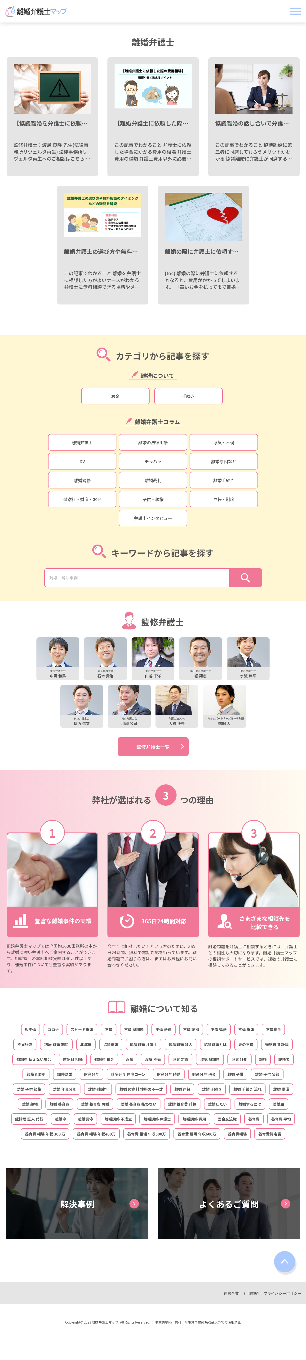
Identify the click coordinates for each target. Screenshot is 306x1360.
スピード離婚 (82, 1029)
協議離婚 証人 (180, 1044)
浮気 (129, 1059)
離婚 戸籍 (182, 1089)
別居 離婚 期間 (56, 1044)
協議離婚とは (215, 1044)
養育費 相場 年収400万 (96, 1134)
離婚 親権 (30, 1104)
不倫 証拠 (191, 1029)
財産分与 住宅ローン (128, 1074)
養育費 (254, 1119)
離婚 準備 (281, 1089)
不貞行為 (24, 1044)
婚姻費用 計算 (277, 1044)
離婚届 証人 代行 (29, 1119)
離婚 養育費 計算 (182, 1104)
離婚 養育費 (59, 1104)
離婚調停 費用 (194, 1119)
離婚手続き (223, 480)
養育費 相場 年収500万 (146, 1134)
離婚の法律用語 (153, 442)
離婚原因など (223, 461)
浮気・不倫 (223, 442)
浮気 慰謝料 (210, 1059)
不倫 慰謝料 (134, 1029)
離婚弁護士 (82, 442)
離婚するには (250, 1104)
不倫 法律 (163, 1029)
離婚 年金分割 (64, 1089)
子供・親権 (153, 499)
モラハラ (153, 461)
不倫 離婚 (246, 1029)
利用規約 (251, 1293)
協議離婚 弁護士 (143, 1044)
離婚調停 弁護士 (157, 1119)
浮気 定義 (181, 1059)
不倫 (108, 1029)
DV (82, 461)
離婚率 (60, 1119)
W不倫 (30, 1029)
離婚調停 (82, 480)
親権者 (284, 1059)
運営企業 (231, 1293)
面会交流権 (227, 1119)
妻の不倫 (245, 1044)
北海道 (86, 1044)
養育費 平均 (281, 1119)
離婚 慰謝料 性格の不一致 (141, 1089)
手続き (188, 396)
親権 (263, 1059)
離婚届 (278, 1104)
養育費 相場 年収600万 (196, 1134)
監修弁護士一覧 (153, 746)
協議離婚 (110, 1044)
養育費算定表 (269, 1134)
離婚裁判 (153, 480)
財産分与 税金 (204, 1074)
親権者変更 (36, 1074)
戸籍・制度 (223, 499)
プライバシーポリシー (282, 1293)
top (285, 1263)
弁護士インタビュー (153, 518)
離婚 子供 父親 (267, 1074)
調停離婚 (64, 1074)
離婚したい (217, 1104)
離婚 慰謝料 (98, 1089)
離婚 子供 (235, 1074)
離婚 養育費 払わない (138, 1104)
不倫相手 (273, 1029)
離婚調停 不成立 (118, 1119)
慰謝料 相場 (73, 1059)
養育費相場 (237, 1134)
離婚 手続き (212, 1089)
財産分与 (91, 1074)
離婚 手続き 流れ (247, 1089)
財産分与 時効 (169, 1074)
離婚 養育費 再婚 (95, 1104)
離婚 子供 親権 (29, 1089)
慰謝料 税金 (104, 1059)
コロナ (53, 1029)
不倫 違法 (219, 1029)
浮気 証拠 (239, 1059)
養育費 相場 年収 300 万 (45, 1134)
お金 (115, 396)
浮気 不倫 (153, 1059)
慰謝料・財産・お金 (82, 499)
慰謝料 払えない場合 (33, 1059)
